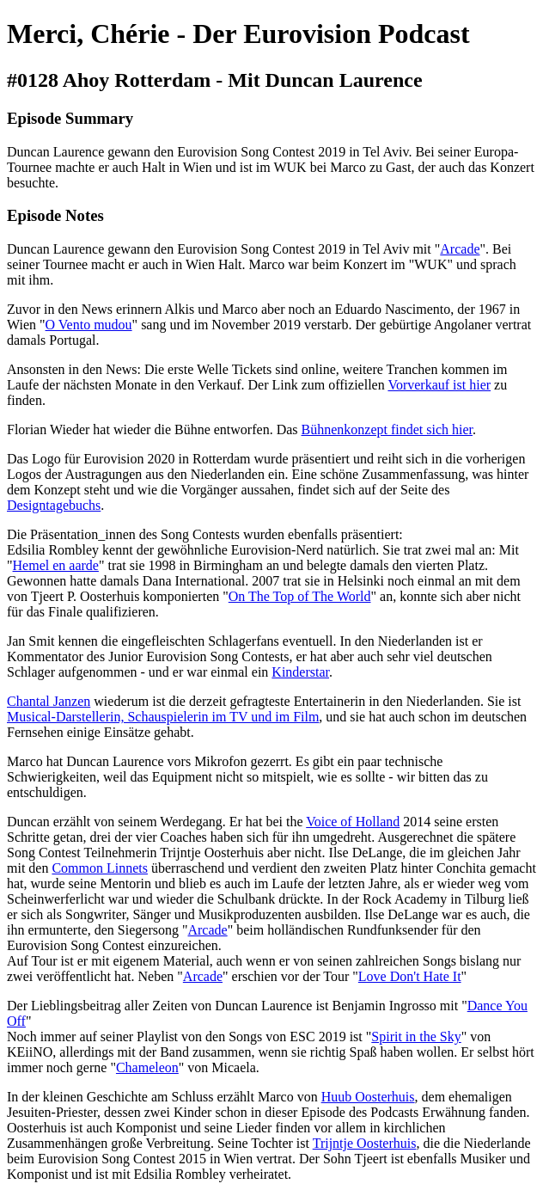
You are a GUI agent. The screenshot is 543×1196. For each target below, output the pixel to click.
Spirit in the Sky (416, 1036)
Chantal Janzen (48, 701)
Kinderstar (300, 672)
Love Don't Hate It (409, 976)
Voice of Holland (353, 821)
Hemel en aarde (56, 565)
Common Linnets (100, 868)
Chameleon (147, 1067)
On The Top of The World (300, 596)
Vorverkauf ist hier (439, 384)
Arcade (459, 249)
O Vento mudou (89, 324)
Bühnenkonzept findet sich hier (387, 429)
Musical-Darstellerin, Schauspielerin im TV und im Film (163, 716)
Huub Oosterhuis (368, 1096)
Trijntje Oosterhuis (365, 1143)
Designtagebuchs (54, 505)
